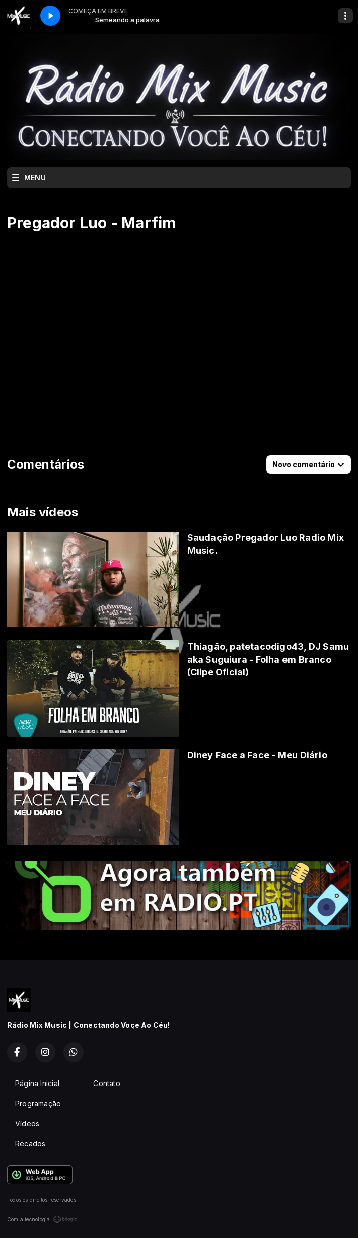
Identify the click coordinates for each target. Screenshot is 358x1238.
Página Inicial (37, 1083)
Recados (30, 1143)
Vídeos (27, 1123)
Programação (38, 1103)
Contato (106, 1083)
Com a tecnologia (42, 1219)
